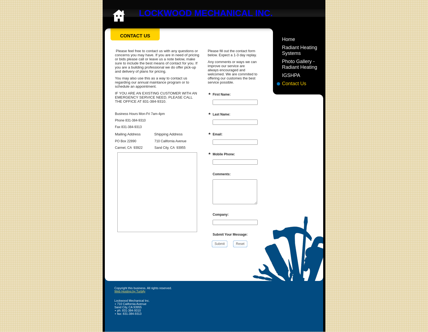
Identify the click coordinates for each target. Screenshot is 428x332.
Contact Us (294, 83)
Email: (217, 134)
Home (288, 39)
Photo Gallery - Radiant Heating (299, 64)
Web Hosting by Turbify (129, 291)
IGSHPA (291, 75)
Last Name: (221, 114)
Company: (221, 215)
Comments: (222, 174)
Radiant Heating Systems (299, 50)
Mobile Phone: (224, 154)
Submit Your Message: (230, 234)
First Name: (222, 94)
